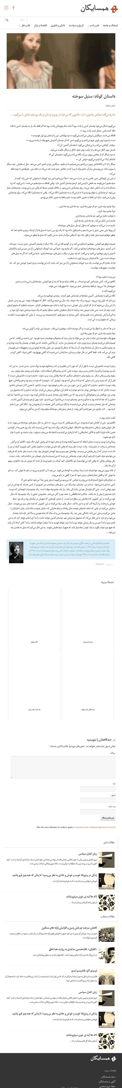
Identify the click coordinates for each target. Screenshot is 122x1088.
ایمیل (112, 795)
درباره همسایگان (63, 1064)
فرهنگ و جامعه (110, 26)
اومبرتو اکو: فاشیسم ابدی (84, 971)
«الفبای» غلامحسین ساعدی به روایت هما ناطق (73, 950)
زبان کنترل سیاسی (87, 854)
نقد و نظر (24, 26)
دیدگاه (112, 753)
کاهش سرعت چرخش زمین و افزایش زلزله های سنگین (69, 928)
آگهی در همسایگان (65, 1071)
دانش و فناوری (58, 26)
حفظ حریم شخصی (65, 1081)
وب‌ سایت (111, 806)
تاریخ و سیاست (76, 26)
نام (113, 784)
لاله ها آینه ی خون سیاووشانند (81, 897)
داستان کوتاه (100, 564)
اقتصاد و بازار (40, 26)
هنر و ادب (93, 26)
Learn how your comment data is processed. (75, 827)
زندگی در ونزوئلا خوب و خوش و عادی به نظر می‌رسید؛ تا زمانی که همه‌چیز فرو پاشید (54, 875)
